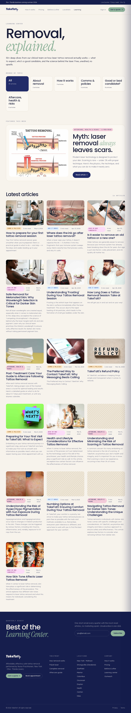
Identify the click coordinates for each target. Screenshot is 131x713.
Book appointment (33, 676)
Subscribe (118, 633)
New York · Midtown (85, 661)
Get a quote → (14, 676)
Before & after (53, 9)
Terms (123, 708)
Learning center (110, 672)
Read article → (82, 175)
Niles (79, 696)
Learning (77, 9)
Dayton (80, 684)
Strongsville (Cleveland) (86, 665)
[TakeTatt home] (12, 9)
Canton (80, 692)
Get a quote (116, 9)
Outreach (108, 676)
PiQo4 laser (54, 665)
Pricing (41, 9)
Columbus (81, 676)
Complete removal (56, 668)
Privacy (115, 708)
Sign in (103, 9)
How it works (30, 9)
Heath (79, 688)
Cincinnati (81, 680)
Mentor (80, 672)
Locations (66, 9)
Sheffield (80, 668)
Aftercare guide (55, 672)
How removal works (57, 661)
